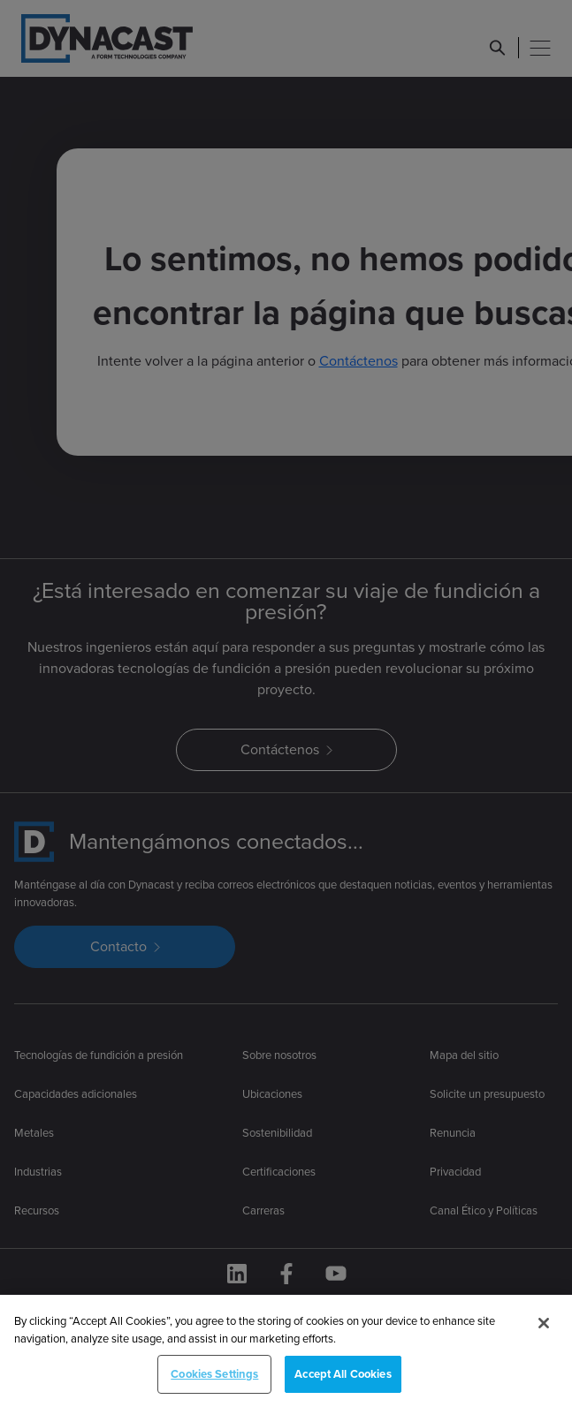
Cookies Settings (214, 1388)
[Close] (543, 1337)
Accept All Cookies (342, 1388)
